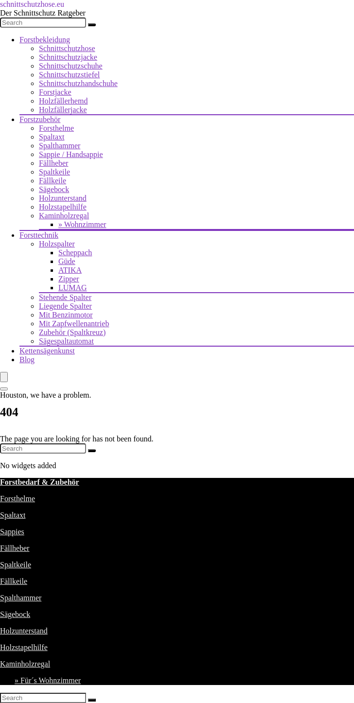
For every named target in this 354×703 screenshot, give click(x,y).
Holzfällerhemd (63, 101)
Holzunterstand (63, 198)
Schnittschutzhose (67, 48)
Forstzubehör (39, 119)
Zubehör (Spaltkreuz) (72, 332)
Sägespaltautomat (66, 341)
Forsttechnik (38, 235)
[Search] (92, 24)
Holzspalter (57, 244)
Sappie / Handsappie (71, 154)
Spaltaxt (51, 137)
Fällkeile (52, 180)
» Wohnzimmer (82, 224)
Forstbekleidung (44, 39)
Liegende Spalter (65, 306)
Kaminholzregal (64, 215)
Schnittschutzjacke (68, 57)
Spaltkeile (54, 172)
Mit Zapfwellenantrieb (74, 323)
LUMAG (72, 287)
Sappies (12, 531)
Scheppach (75, 252)
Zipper (68, 279)
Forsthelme (56, 128)
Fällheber (53, 163)
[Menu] (4, 377)
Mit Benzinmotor (66, 315)
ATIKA (70, 270)
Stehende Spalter (65, 297)
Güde (66, 261)
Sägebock (54, 189)
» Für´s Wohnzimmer (48, 680)
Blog (27, 359)
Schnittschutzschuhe (71, 66)
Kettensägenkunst (47, 351)
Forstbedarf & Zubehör (39, 482)
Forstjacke (55, 92)
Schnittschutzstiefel (69, 74)
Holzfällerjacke (63, 109)
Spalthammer (59, 145)
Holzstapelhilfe (63, 207)
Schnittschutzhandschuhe (78, 83)
